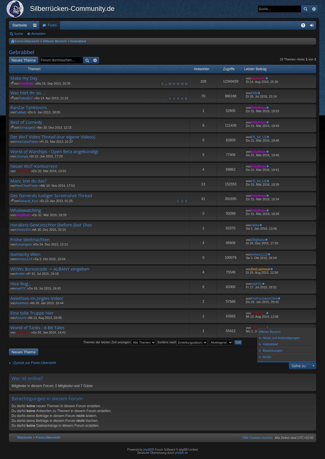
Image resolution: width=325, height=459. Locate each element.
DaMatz (21, 112)
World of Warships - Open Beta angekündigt (54, 151)
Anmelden (38, 33)
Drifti (254, 93)
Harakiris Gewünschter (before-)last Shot (51, 225)
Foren (52, 25)
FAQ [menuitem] (305, 26)
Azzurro (21, 317)
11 (174, 83)
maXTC (21, 288)
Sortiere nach (182, 342)
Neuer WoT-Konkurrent (33, 166)
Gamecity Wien (25, 254)
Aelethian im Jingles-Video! (36, 298)
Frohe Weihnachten (30, 239)
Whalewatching (25, 210)
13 (182, 83)
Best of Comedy (26, 122)
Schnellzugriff (36, 26)
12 (178, 83)
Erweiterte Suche (314, 8)
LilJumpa (22, 156)
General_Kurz (29, 201)
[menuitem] (257, 437)
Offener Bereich (55, 41)
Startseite (19, 25)
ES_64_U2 (258, 137)
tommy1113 (24, 259)
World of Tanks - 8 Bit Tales (37, 327)
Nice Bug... (20, 283)
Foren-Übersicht (27, 41)
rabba (255, 225)
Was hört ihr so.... (27, 93)
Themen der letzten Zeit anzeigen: (119, 342)
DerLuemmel (260, 269)
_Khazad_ (23, 171)
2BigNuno (258, 239)
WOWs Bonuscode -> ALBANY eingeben (49, 269)
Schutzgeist (27, 127)
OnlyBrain (26, 83)
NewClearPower (27, 141)
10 (170, 83)
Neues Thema (24, 60)
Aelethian (22, 303)
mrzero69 (258, 78)
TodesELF (26, 98)
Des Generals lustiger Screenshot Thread (51, 195)
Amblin (20, 273)
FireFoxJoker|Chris (264, 298)
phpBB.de (181, 452)
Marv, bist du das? (28, 181)
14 (186, 83)
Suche (305, 8)
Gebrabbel (78, 41)
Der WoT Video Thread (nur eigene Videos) (52, 137)
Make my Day (23, 78)
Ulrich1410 (23, 229)
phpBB (147, 449)
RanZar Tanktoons (28, 107)
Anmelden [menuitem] (313, 26)
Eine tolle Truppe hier (31, 313)
